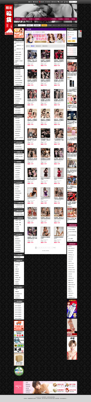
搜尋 (44, 25)
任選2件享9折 (17, 56)
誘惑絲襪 (16, 275)
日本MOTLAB (70, 278)
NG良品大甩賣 (17, 52)
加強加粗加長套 (17, 146)
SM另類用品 (17, 231)
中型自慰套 (17, 122)
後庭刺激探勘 (17, 240)
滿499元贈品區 (17, 305)
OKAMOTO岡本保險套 (71, 232)
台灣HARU (70, 295)
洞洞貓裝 (16, 271)
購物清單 (80, 31)
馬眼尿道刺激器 (17, 193)
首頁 (30, 1)
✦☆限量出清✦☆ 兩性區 (18, 49)
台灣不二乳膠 (70, 240)
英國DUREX (70, 280)
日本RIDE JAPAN (71, 269)
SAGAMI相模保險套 (71, 227)
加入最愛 (60, 1)
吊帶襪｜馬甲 (17, 277)
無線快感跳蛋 (17, 110)
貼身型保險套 (17, 78)
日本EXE (69, 261)
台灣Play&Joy (70, 293)
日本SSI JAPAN (70, 267)
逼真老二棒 (17, 92)
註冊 (73, 40)
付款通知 (60, 19)
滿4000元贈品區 (17, 312)
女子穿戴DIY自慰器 (18, 214)
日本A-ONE (70, 259)
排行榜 (30, 19)
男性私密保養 (17, 247)
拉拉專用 (16, 199)
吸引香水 (16, 188)
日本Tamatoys (70, 256)
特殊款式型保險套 (18, 82)
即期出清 (16, 64)
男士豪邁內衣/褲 (18, 293)
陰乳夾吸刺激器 (17, 98)
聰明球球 (16, 103)
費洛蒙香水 (17, 238)
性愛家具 (16, 158)
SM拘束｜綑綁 (17, 222)
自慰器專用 (17, 174)
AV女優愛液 (17, 172)
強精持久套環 (17, 144)
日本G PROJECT (71, 248)
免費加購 (17, 19)
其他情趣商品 (17, 251)
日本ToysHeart (70, 250)
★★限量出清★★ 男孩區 (18, 43)
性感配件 (16, 281)
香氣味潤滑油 (17, 168)
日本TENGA (70, 252)
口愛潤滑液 (17, 170)
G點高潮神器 (17, 94)
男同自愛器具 (17, 191)
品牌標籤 (37, 19)
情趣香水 (16, 236)
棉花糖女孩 (17, 264)
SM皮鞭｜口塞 (17, 224)
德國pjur (69, 288)
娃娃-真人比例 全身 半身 (18, 138)
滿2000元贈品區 (17, 307)
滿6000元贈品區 (17, 316)
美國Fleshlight (70, 282)
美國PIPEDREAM (71, 284)
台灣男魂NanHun (71, 297)
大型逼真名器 (17, 124)
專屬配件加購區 (17, 54)
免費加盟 (47, 1)
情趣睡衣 (16, 273)
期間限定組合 (17, 58)
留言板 (73, 19)
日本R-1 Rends (70, 263)
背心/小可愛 (17, 262)
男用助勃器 (17, 135)
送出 (69, 40)
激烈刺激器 (17, 184)
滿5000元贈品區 (17, 314)
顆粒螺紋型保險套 (18, 76)
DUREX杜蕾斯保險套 (71, 236)
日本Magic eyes (70, 254)
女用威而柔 (17, 101)
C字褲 (16, 266)
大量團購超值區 (17, 84)
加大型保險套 (17, 74)
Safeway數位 (70, 238)
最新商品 (24, 19)
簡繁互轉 (54, 1)
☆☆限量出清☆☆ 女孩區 (18, 46)
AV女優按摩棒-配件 (18, 207)
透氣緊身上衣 (17, 298)
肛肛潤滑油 (17, 186)
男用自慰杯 (17, 118)
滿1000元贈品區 (17, 303)
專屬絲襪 (16, 291)
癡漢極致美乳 (17, 131)
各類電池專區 (17, 257)
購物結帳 (35, 1)
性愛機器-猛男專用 (18, 154)
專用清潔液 (17, 243)
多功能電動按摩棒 (18, 90)
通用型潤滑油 (17, 164)
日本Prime (69, 276)
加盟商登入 (28, 390)
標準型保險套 (17, 69)
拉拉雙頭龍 (17, 195)
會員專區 (28, 392)
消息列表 (28, 386)
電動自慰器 (17, 133)
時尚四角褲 (17, 295)
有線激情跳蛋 (17, 108)
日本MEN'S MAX (71, 271)
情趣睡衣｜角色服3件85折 (18, 61)
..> (51, 247)
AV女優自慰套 (17, 127)
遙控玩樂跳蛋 (17, 112)
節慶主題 (16, 269)
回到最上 (80, 35)
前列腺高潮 (17, 197)
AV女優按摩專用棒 (18, 205)
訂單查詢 (54, 19)
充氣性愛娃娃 (17, 129)
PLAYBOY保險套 (71, 229)
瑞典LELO (69, 291)
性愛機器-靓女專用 (18, 156)
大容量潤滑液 (17, 179)
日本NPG (69, 246)
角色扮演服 (17, 279)
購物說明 (41, 1)
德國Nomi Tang (70, 286)
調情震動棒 (17, 96)
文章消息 (67, 19)
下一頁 (54, 247)
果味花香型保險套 (18, 80)
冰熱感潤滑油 (17, 166)
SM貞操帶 (16, 226)
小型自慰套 (17, 120)
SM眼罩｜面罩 (17, 220)
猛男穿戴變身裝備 (18, 212)
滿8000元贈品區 (17, 318)
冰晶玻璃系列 (17, 249)
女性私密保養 (17, 245)
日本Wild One (70, 265)
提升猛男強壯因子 (18, 148)
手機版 (66, 1)
